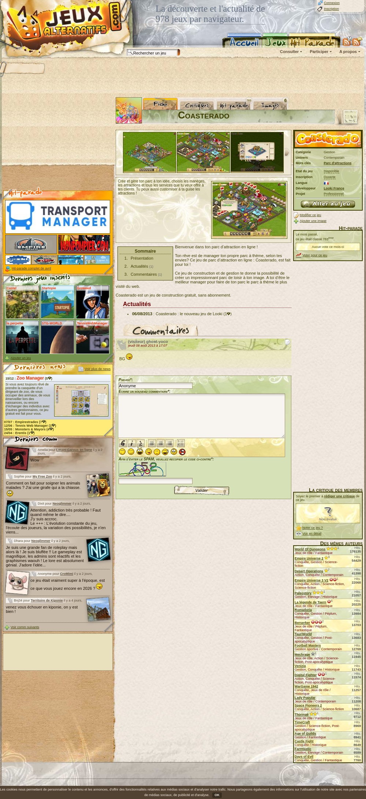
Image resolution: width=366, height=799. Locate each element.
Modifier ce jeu (310, 215)
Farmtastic (303, 749)
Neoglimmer (62, 503)
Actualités (139, 266)
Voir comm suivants (25, 627)
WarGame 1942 (306, 686)
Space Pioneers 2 (308, 705)
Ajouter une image (313, 221)
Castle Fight (304, 741)
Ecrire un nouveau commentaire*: (145, 391)
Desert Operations (309, 571)
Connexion (332, 3)
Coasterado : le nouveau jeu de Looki (189, 314)
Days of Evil (304, 756)
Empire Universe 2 (309, 558)
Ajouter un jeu (21, 358)
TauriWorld (303, 634)
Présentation (142, 258)
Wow (34, 460)
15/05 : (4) (29, 429)
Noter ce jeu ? (312, 527)
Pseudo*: (126, 380)
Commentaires (144, 274)
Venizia (300, 666)
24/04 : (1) (19, 433)
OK (217, 795)
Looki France (334, 188)
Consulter (289, 51)
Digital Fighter (306, 675)
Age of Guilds (305, 733)
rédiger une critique (339, 496)
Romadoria (303, 610)
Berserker (302, 623)
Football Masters (308, 645)
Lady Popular (305, 698)
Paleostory (303, 593)
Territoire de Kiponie (47, 600)
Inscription (331, 9)
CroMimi (66, 574)
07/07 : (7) (25, 422)
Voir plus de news (98, 369)
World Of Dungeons (310, 549)
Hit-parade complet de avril (31, 268)
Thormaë (302, 714)
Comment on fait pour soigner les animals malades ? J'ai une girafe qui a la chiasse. (43, 489)
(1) (228, 314)
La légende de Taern (310, 602)
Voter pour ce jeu (314, 255)
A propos (348, 51)
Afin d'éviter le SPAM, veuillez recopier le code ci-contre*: (166, 470)
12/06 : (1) (30, 425)
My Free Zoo (42, 476)
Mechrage (302, 654)
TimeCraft (302, 722)
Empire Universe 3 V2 (311, 580)
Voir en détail (311, 533)
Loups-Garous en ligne (74, 450)
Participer (319, 51)
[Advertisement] (58, 143)
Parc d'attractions (338, 163)
